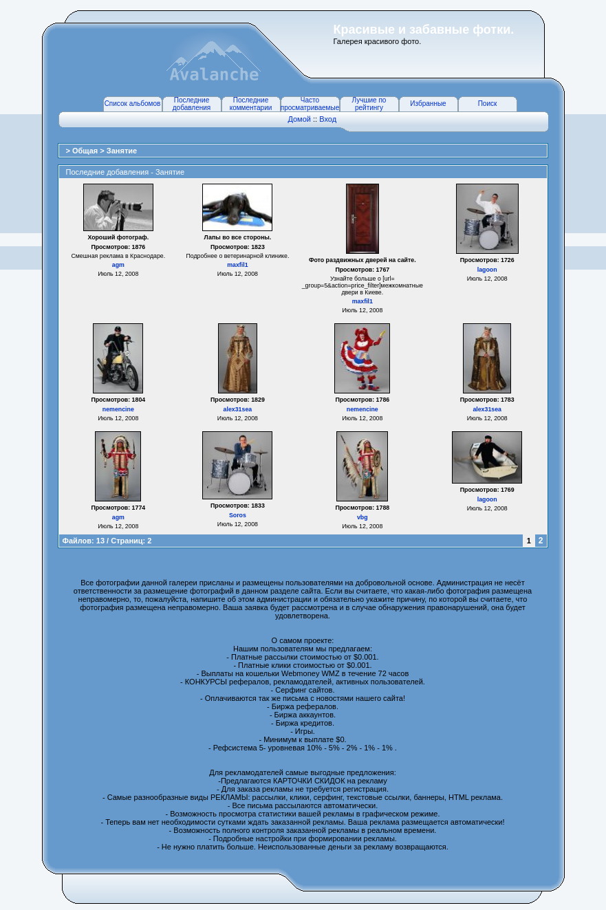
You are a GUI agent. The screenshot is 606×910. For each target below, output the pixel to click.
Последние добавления (191, 103)
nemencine (118, 409)
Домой (299, 119)
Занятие (122, 151)
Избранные (428, 103)
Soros (237, 515)
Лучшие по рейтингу (369, 103)
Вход (327, 119)
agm (118, 264)
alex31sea (238, 409)
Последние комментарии (251, 103)
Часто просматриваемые (310, 103)
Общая (86, 151)
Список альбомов (133, 103)
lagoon (487, 269)
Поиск (487, 103)
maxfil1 (237, 264)
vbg (362, 517)
